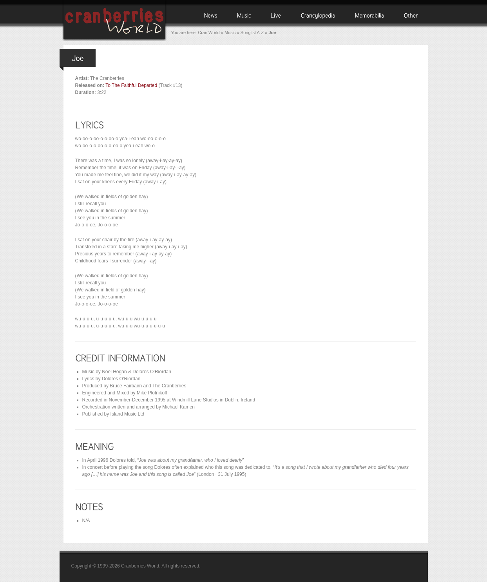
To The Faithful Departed (131, 85)
